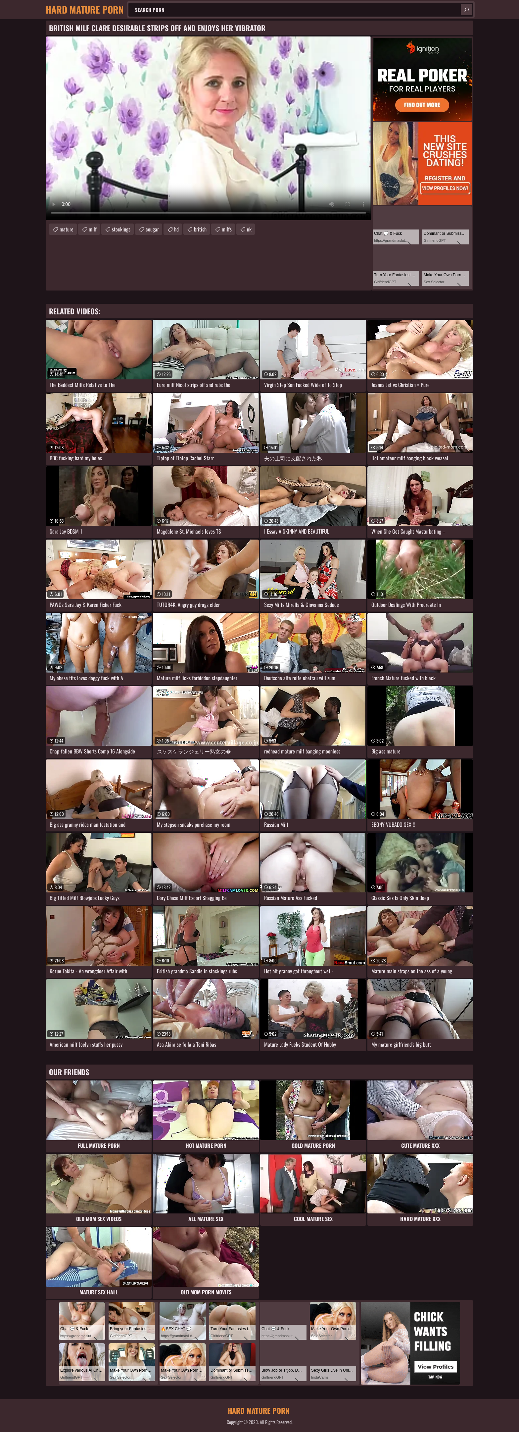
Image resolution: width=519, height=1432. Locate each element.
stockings (121, 229)
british (200, 229)
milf (93, 229)
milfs (227, 229)
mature (66, 229)
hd (176, 229)
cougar (152, 229)
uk (249, 229)
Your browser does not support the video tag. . (208, 128)
